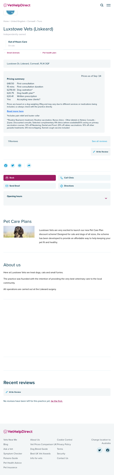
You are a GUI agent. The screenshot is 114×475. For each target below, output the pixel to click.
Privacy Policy (64, 444)
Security (61, 453)
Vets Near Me (10, 439)
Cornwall (31, 21)
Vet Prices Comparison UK (43, 444)
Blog (5, 444)
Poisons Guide (10, 458)
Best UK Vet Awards (40, 453)
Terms (60, 449)
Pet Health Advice (12, 462)
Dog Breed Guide (39, 449)
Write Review (100, 151)
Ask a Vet (8, 449)
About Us (35, 439)
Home (6, 21)
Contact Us (62, 458)
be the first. (57, 401)
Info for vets (36, 458)
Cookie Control (64, 439)
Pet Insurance (10, 467)
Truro (39, 21)
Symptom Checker (12, 453)
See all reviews (99, 141)
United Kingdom (18, 21)
